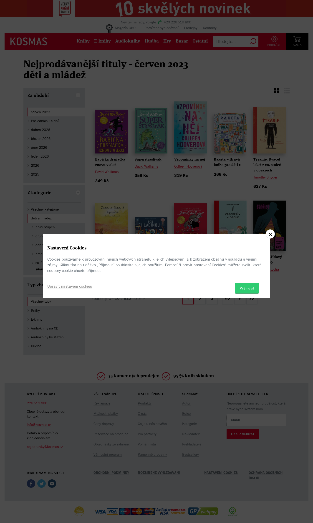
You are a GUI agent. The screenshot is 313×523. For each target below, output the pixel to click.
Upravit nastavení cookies (69, 286)
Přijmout (247, 288)
